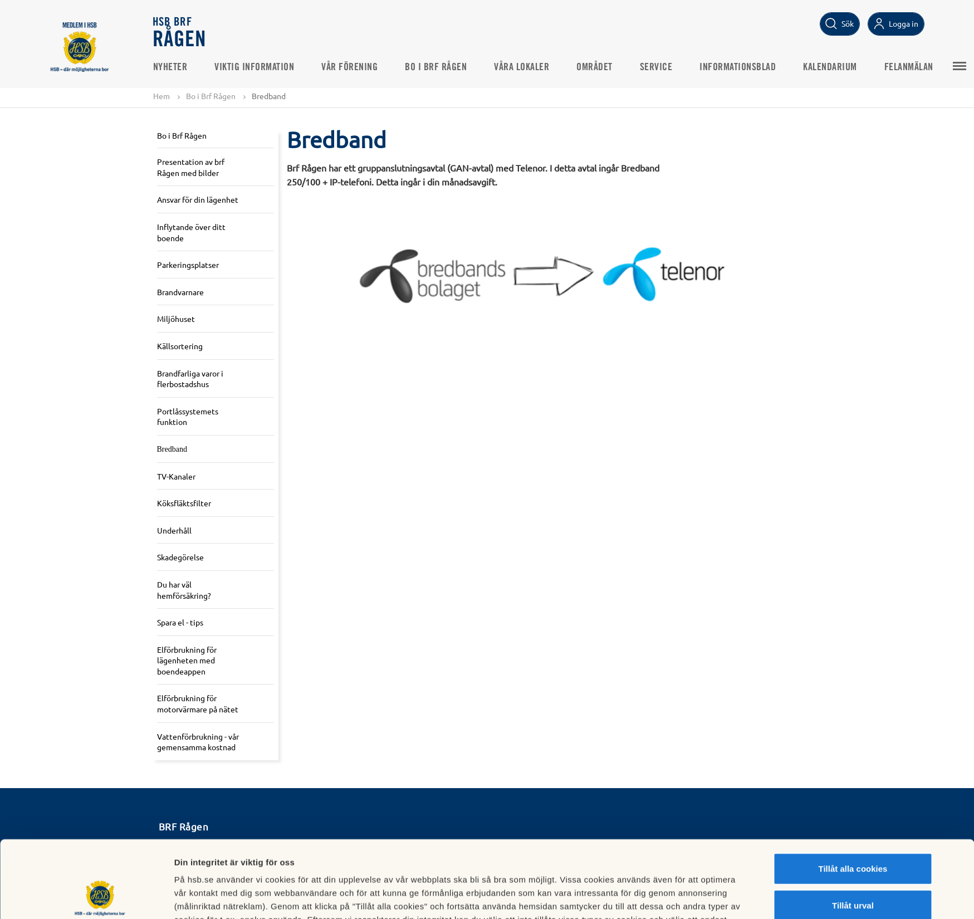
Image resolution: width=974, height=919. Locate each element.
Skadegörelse (180, 557)
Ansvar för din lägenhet (197, 199)
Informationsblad (737, 67)
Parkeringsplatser (188, 265)
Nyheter (170, 67)
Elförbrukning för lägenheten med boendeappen (187, 660)
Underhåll (174, 530)
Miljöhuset (176, 319)
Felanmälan (908, 67)
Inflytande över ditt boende (191, 232)
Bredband (172, 449)
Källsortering (180, 346)
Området (594, 67)
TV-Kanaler (176, 476)
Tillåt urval (853, 833)
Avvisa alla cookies (853, 869)
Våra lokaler (521, 67)
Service (656, 67)
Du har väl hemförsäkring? (184, 589)
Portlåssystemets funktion (187, 416)
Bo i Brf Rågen (436, 67)
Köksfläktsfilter (184, 503)
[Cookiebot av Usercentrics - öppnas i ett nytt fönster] (100, 897)
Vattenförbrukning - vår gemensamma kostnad (198, 741)
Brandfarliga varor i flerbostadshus (190, 378)
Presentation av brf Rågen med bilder (190, 167)
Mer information (621, 897)
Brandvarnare (180, 292)
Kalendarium (830, 67)
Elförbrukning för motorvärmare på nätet (197, 703)
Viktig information (254, 67)
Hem (161, 96)
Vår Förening (349, 67)
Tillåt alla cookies (853, 796)
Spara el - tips (180, 622)
